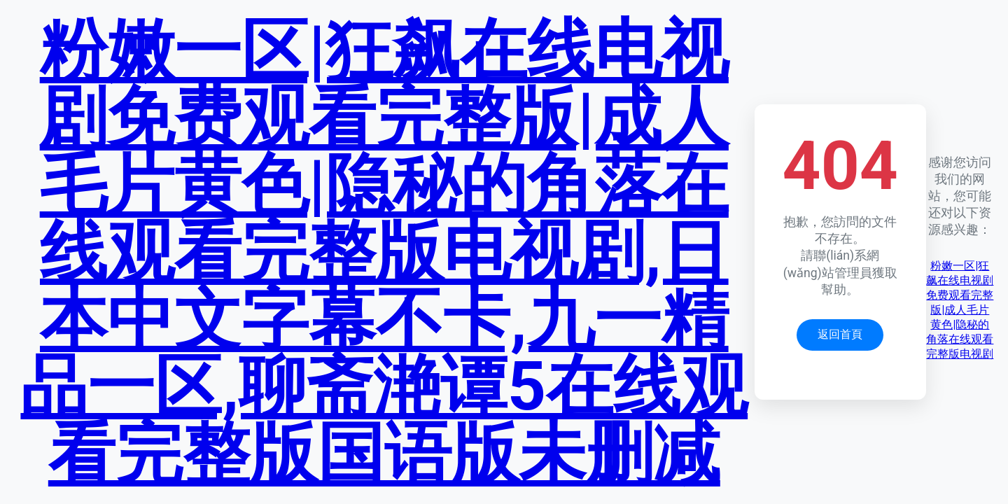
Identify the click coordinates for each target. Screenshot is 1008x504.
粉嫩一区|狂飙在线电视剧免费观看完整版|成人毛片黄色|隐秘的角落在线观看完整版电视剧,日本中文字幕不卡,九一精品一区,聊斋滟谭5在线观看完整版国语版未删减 (384, 252)
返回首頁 (840, 334)
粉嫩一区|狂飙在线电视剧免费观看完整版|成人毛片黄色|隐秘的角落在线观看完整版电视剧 (959, 309)
